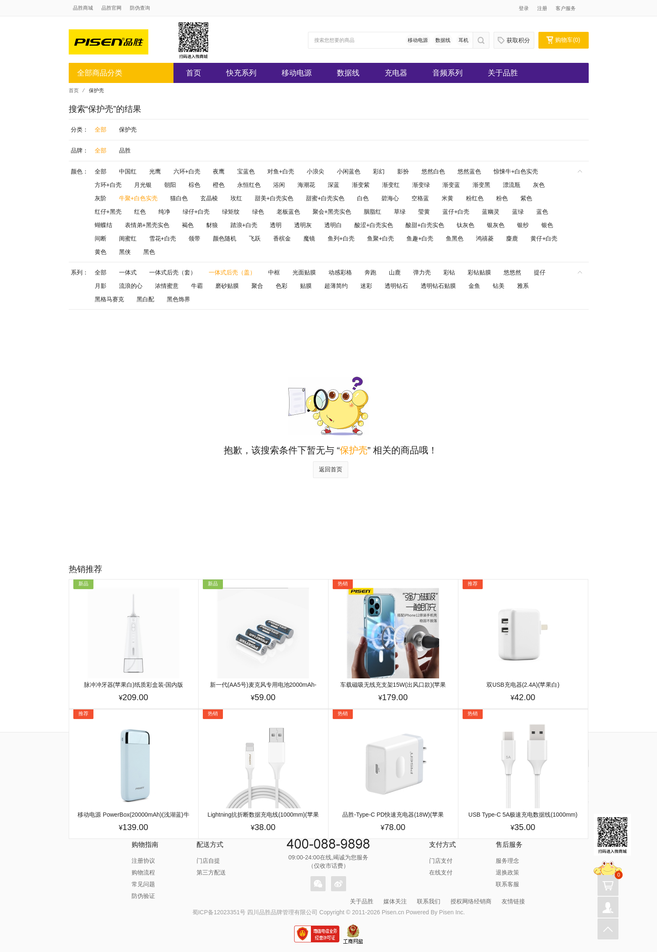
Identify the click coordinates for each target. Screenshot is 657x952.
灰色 (539, 184)
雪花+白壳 (162, 238)
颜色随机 (224, 238)
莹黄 (424, 211)
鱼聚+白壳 (380, 238)
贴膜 (306, 285)
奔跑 (370, 272)
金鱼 (474, 285)
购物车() (563, 39)
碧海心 (390, 198)
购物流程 (143, 872)
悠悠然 (512, 272)
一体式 (128, 272)
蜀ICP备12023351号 (219, 912)
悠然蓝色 (469, 171)
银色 (547, 225)
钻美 (498, 285)
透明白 (333, 225)
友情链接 (513, 901)
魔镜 (309, 238)
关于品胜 (503, 73)
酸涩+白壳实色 (373, 225)
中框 (274, 272)
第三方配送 (211, 872)
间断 (100, 238)
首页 (193, 73)
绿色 (258, 211)
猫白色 (179, 198)
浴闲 (279, 184)
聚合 (257, 285)
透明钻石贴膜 (438, 285)
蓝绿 (518, 211)
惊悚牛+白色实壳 (516, 171)
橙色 (219, 184)
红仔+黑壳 (108, 211)
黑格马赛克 (109, 299)
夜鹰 (219, 171)
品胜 (125, 150)
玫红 (236, 198)
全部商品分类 (99, 73)
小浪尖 (315, 171)
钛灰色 (465, 225)
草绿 (400, 211)
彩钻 (449, 272)
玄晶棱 (209, 198)
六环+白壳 (186, 171)
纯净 (164, 211)
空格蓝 (420, 198)
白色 (363, 198)
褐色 (188, 225)
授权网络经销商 (470, 901)
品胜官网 (111, 8)
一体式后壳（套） (172, 272)
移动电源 (418, 40)
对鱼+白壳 (280, 171)
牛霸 (197, 285)
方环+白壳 (108, 184)
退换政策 (507, 872)
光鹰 (155, 171)
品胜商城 (83, 8)
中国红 (128, 171)
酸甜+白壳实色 (425, 225)
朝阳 (170, 184)
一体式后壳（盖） (232, 272)
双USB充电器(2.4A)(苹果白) (522, 684)
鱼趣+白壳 (419, 238)
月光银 (143, 184)
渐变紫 (361, 184)
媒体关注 (395, 901)
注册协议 (143, 860)
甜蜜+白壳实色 (325, 198)
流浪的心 (130, 285)
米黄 (447, 198)
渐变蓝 (451, 184)
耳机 (463, 40)
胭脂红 (372, 211)
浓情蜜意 (166, 285)
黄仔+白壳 (543, 238)
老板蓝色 (288, 211)
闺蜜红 (128, 238)
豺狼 (212, 225)
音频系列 (447, 73)
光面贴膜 (304, 272)
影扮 (403, 171)
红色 (140, 211)
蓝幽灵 (490, 211)
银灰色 (495, 225)
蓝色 (542, 211)
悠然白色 (433, 171)
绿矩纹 (231, 211)
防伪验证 (143, 895)
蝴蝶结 (103, 225)
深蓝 (333, 184)
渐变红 (391, 184)
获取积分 (514, 40)
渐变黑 (481, 184)
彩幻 (379, 171)
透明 (276, 225)
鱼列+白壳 (341, 238)
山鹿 (395, 272)
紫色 (526, 198)
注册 (542, 8)
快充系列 (241, 73)
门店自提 (208, 860)
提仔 (540, 272)
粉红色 (475, 198)
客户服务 (566, 8)
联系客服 (507, 884)
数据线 (442, 40)
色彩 (281, 285)
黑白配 (145, 299)
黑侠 (125, 251)
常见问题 (143, 884)
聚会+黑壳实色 (332, 211)
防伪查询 (140, 8)
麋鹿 (512, 238)
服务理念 (507, 860)
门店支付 (441, 860)
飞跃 (255, 238)
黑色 (149, 251)
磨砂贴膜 (227, 285)
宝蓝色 (246, 171)
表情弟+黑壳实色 (147, 225)
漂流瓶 (511, 184)
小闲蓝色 (348, 171)
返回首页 (330, 469)
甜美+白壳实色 (274, 198)
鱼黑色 (454, 238)
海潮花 (306, 184)
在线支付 (441, 872)
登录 (524, 8)
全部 (100, 129)
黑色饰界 (178, 299)
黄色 (100, 251)
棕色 (194, 184)
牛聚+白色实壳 (138, 198)
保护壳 (128, 129)
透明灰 (303, 225)
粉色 (502, 198)
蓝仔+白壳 (455, 211)
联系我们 (428, 901)
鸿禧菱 (485, 238)
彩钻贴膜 (479, 272)
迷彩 (366, 285)
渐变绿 (421, 184)
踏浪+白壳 (243, 225)
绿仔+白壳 (196, 211)
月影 (100, 285)
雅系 (523, 285)
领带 (194, 238)
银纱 (523, 225)
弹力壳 (422, 272)
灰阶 (100, 198)
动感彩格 (340, 272)
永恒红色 (249, 184)
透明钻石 (396, 285)
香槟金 (282, 238)
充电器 (396, 73)
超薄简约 (336, 285)
